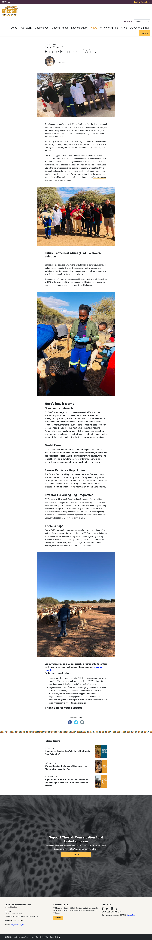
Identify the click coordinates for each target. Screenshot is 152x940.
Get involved (42, 27)
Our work (26, 27)
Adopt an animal (139, 27)
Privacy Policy (34, 937)
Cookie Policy (44, 937)
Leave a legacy (79, 27)
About (14, 27)
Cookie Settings (55, 937)
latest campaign (99, 177)
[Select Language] (142, 21)
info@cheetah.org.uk (17, 924)
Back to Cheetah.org (142, 2)
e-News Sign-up (109, 27)
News (94, 27)
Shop (124, 27)
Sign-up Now (130, 915)
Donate (145, 33)
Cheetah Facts (60, 27)
